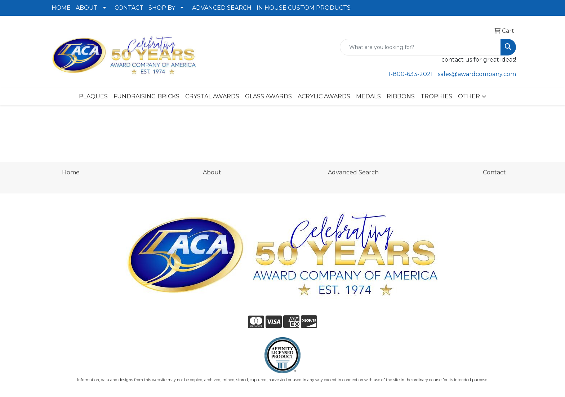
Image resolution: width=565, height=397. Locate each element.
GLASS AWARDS (268, 96)
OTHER (469, 96)
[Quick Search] (420, 47)
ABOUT (87, 7)
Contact (494, 172)
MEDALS (368, 96)
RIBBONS (401, 96)
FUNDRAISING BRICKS (146, 96)
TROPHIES (436, 96)
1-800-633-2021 (410, 74)
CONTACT (129, 7)
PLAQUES (93, 96)
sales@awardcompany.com (477, 74)
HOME (61, 7)
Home (71, 172)
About (212, 172)
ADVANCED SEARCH (222, 7)
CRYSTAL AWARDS (212, 96)
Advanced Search (353, 172)
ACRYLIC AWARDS (324, 96)
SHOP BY (161, 7)
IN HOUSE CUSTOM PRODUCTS (304, 7)
